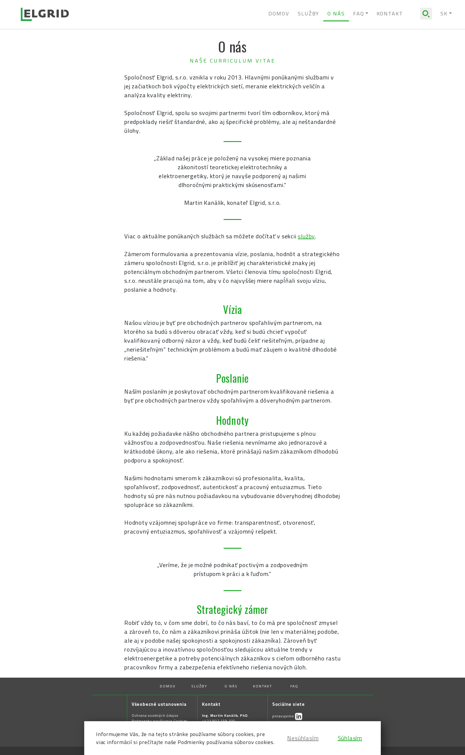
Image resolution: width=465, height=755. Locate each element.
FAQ (294, 686)
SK (444, 13)
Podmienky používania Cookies (160, 721)
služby (306, 236)
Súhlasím (350, 738)
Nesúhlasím (303, 738)
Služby (308, 13)
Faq (358, 13)
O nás (336, 13)
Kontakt (390, 13)
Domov (278, 13)
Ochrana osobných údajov (155, 715)
